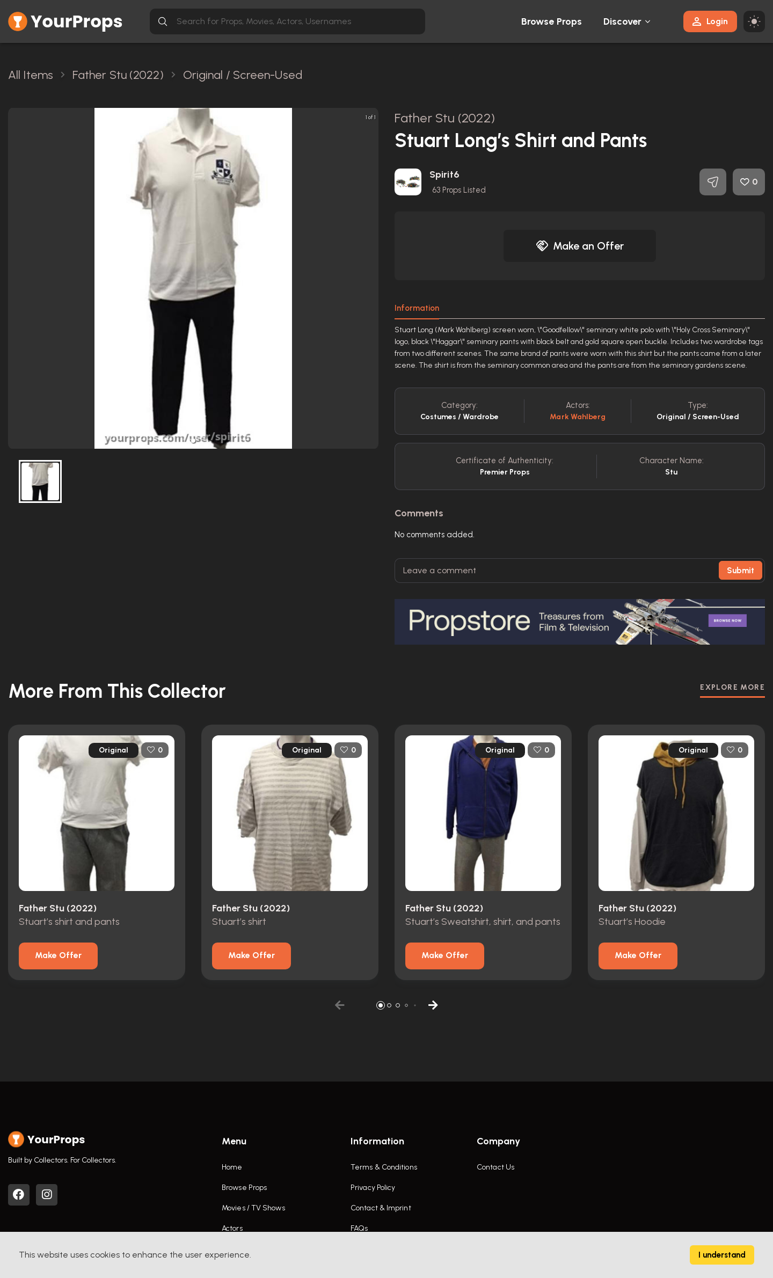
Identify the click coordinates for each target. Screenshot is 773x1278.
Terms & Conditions (384, 1167)
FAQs (359, 1228)
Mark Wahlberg (577, 416)
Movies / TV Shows (253, 1208)
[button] (193, 441)
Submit (740, 570)
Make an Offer (580, 245)
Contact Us (495, 1167)
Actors (232, 1228)
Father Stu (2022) (445, 118)
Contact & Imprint (381, 1208)
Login (710, 21)
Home (232, 1167)
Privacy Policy (373, 1187)
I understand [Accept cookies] (722, 1255)
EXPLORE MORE (732, 687)
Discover (622, 21)
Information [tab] (417, 308)
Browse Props (551, 21)
